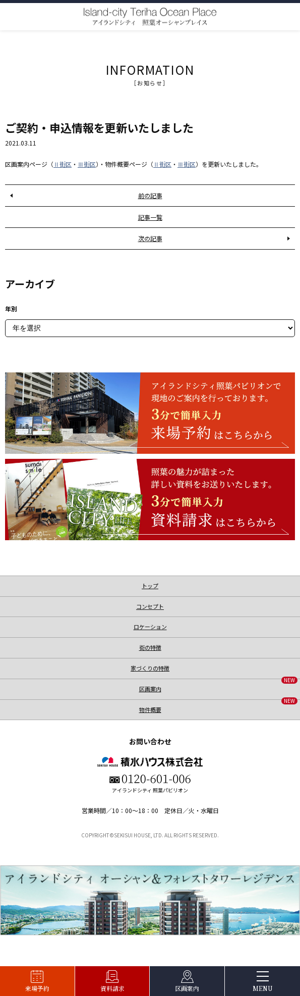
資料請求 (112, 988)
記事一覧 (150, 217)
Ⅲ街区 (87, 164)
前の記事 (150, 195)
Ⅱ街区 (62, 164)
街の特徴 (150, 647)
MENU (263, 988)
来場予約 (37, 988)
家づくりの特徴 (150, 668)
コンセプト (150, 606)
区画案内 (187, 988)
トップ (150, 586)
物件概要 (218, 707)
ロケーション (150, 627)
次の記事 (150, 238)
